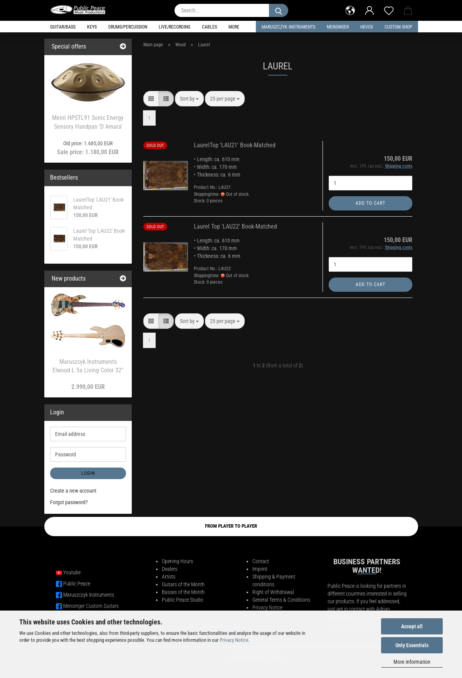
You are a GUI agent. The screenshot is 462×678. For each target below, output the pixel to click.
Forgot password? (69, 502)
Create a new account (73, 491)
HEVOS (366, 27)
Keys (92, 27)
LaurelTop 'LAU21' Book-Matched (235, 145)
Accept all (412, 626)
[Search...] (278, 10)
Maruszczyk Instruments (288, 27)
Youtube (72, 572)
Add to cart (370, 203)
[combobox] (189, 98)
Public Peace (76, 583)
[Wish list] (388, 9)
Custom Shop (398, 27)
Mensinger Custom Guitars (91, 606)
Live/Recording (174, 27)
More (233, 27)
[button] (350, 9)
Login (88, 473)
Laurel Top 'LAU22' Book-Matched (235, 226)
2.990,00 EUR (88, 386)
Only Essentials (411, 645)
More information (411, 662)
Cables (209, 27)
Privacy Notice (234, 640)
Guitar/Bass (63, 27)
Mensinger (338, 27)
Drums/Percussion (127, 27)
